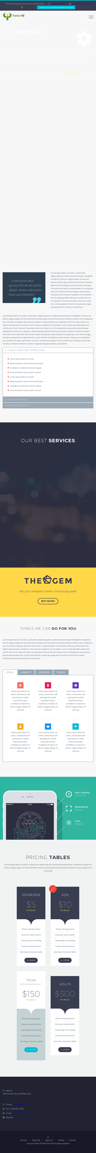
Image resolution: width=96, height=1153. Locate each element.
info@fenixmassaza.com (81, 4)
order (31, 960)
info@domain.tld (19, 1113)
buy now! (48, 601)
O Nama (61, 1140)
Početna (23, 1140)
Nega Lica (49, 1140)
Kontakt (72, 1140)
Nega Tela (36, 1140)
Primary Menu (91, 17)
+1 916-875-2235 (19, 1104)
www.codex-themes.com (24, 1117)
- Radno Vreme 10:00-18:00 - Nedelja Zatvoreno (56, 7)
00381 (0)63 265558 (58, 4)
